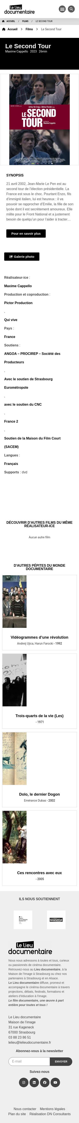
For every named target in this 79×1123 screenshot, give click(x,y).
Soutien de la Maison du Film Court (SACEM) (32, 443)
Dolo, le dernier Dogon (39, 794)
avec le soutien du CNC (23, 404)
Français (11, 464)
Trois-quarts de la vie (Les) (39, 716)
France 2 (11, 421)
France (9, 337)
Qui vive (10, 320)
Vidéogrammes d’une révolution (39, 637)
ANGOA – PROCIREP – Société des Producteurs (32, 358)
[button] (62, 9)
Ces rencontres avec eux (39, 873)
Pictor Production (18, 303)
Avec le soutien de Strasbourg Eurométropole (28, 383)
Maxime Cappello (18, 286)
